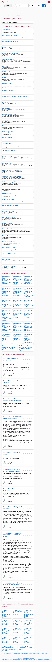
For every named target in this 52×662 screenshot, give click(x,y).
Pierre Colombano (8, 90)
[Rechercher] (44, 5)
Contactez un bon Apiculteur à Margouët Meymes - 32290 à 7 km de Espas (28, 292)
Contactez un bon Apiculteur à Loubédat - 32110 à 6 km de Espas (17, 292)
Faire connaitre (29, 653)
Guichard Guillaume (8, 217)
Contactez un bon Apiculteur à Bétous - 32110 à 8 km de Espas (28, 303)
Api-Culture (5, 120)
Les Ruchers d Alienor (9, 247)
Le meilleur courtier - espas (7, 659)
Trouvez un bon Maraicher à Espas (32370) (17, 640)
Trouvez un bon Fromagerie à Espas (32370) (6, 631)
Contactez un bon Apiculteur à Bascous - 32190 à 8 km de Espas (6, 303)
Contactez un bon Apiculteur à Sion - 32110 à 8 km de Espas (17, 303)
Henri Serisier (12, 358)
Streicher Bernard (13, 399)
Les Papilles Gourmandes (10, 41)
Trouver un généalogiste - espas (43, 656)
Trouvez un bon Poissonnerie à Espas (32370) (6, 640)
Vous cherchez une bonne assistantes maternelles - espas (24, 659)
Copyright (42, 653)
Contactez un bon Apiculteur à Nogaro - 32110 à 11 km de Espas (9, 348)
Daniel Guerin (12, 381)
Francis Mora (6, 235)
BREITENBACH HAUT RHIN (12, 401)
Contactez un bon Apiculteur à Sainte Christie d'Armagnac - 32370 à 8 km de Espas (6, 315)
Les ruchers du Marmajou (10, 53)
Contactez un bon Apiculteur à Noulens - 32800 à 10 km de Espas (17, 337)
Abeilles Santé (6, 47)
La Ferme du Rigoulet (9, 182)
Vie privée (35, 653)
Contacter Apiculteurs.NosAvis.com (19, 653)
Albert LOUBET (13, 417)
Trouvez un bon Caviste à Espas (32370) (17, 622)
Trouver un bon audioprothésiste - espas (26, 658)
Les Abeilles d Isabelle (9, 241)
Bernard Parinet (7, 137)
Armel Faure (6, 29)
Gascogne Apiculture (8, 59)
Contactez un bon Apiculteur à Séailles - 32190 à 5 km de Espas (6, 292)
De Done (5, 66)
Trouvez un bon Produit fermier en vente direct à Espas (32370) (8, 648)
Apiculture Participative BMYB (11, 176)
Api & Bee (5, 102)
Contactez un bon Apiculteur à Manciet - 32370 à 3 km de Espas (6, 280)
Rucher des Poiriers (14, 469)
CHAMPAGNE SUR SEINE (11, 471)
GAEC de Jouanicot (8, 199)
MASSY (5, 454)
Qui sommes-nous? (7, 653)
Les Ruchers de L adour (9, 35)
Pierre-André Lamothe (9, 125)
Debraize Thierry (13, 452)
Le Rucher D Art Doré (9, 114)
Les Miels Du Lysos (8, 211)
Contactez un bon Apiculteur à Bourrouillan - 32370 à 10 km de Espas (28, 327)
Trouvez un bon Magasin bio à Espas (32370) (28, 622)
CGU (38, 653)
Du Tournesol (6, 259)
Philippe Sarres (7, 223)
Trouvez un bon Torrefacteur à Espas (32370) (25, 648)
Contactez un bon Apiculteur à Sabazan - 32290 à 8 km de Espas (28, 314)
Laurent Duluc (6, 193)
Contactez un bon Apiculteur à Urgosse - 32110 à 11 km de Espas (26, 348)
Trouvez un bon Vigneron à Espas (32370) (17, 630)
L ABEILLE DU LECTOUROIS (11, 170)
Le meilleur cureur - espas (7, 656)
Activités (8, 5)
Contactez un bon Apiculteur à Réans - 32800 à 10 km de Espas (17, 327)
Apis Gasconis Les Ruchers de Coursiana (15, 96)
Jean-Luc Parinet (7, 187)
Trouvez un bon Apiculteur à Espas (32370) (28, 640)
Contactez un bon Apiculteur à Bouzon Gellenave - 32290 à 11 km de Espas (28, 338)
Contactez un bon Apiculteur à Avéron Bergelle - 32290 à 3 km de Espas (17, 281)
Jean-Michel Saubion (8, 150)
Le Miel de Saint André (9, 71)
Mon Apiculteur (7, 163)
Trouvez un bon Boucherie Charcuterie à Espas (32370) (28, 613)
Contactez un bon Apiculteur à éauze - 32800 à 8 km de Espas (17, 314)
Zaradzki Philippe (13, 507)
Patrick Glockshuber (8, 229)
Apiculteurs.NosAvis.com (13, 2)
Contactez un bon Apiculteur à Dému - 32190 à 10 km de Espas (6, 337)
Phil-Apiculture (6, 77)
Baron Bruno (12, 489)
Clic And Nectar (7, 83)
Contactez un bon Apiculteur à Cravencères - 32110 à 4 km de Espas (28, 280)
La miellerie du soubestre (10, 205)
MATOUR (6, 383)
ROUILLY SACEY (8, 360)
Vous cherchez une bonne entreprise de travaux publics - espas (24, 656)
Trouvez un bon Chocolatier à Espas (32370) (28, 631)
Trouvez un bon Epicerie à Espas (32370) (6, 622)
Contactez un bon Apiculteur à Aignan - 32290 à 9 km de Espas (6, 327)
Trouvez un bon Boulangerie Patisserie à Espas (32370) (6, 613)
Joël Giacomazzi (7, 143)
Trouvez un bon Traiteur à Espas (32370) (17, 612)
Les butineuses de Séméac (10, 156)
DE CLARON (6, 108)
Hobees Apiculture (8, 131)
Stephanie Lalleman (8, 266)
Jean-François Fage (8, 253)
